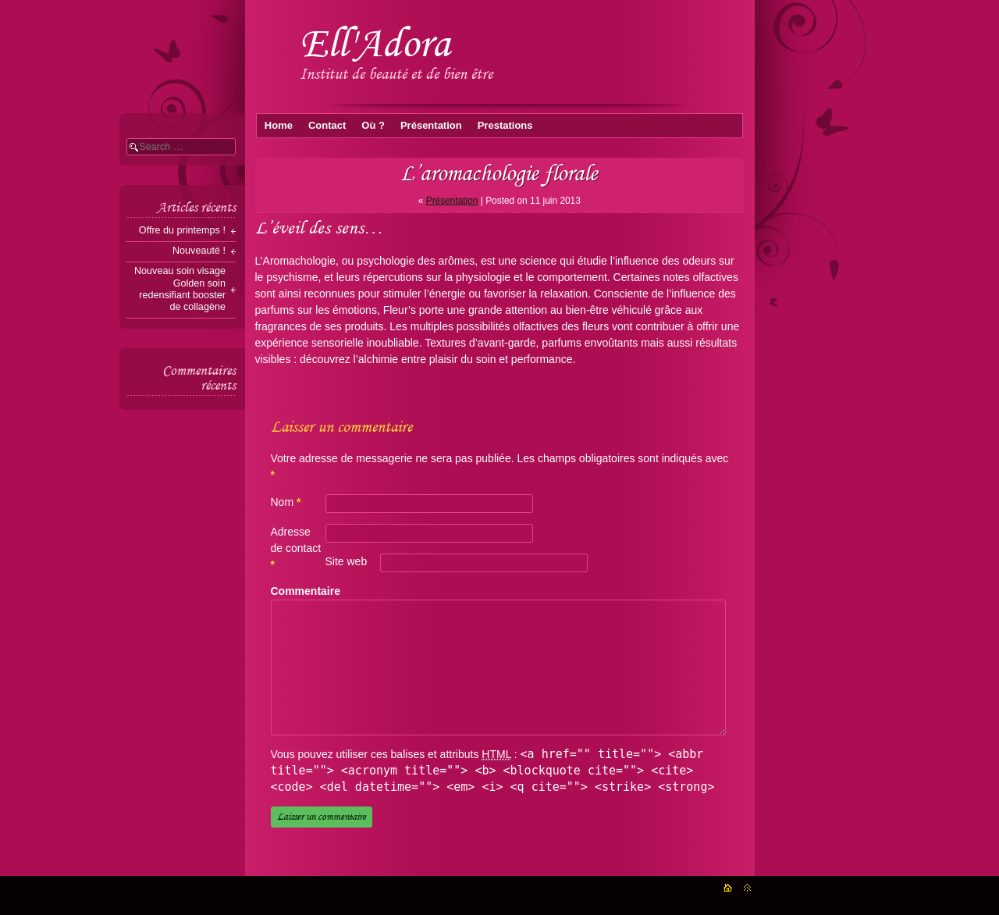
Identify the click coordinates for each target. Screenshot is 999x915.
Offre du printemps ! (182, 230)
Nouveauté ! (199, 250)
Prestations (505, 125)
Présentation (431, 125)
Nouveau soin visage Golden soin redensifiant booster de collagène (180, 288)
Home (279, 125)
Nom (286, 502)
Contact (327, 125)
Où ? (373, 125)
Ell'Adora (375, 42)
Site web (346, 561)
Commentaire (304, 591)
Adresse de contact (296, 548)
